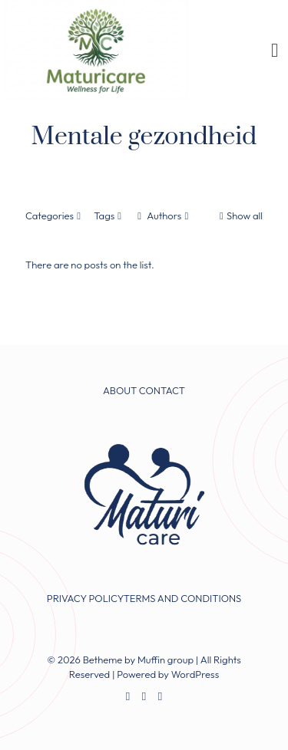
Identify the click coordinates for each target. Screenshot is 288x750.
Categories (54, 215)
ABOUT (120, 390)
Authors (162, 215)
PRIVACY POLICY (85, 598)
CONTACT (162, 390)
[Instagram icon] (160, 696)
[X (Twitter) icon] (144, 696)
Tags (109, 215)
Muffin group (165, 659)
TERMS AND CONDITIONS (183, 598)
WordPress (195, 674)
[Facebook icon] (128, 696)
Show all (240, 215)
